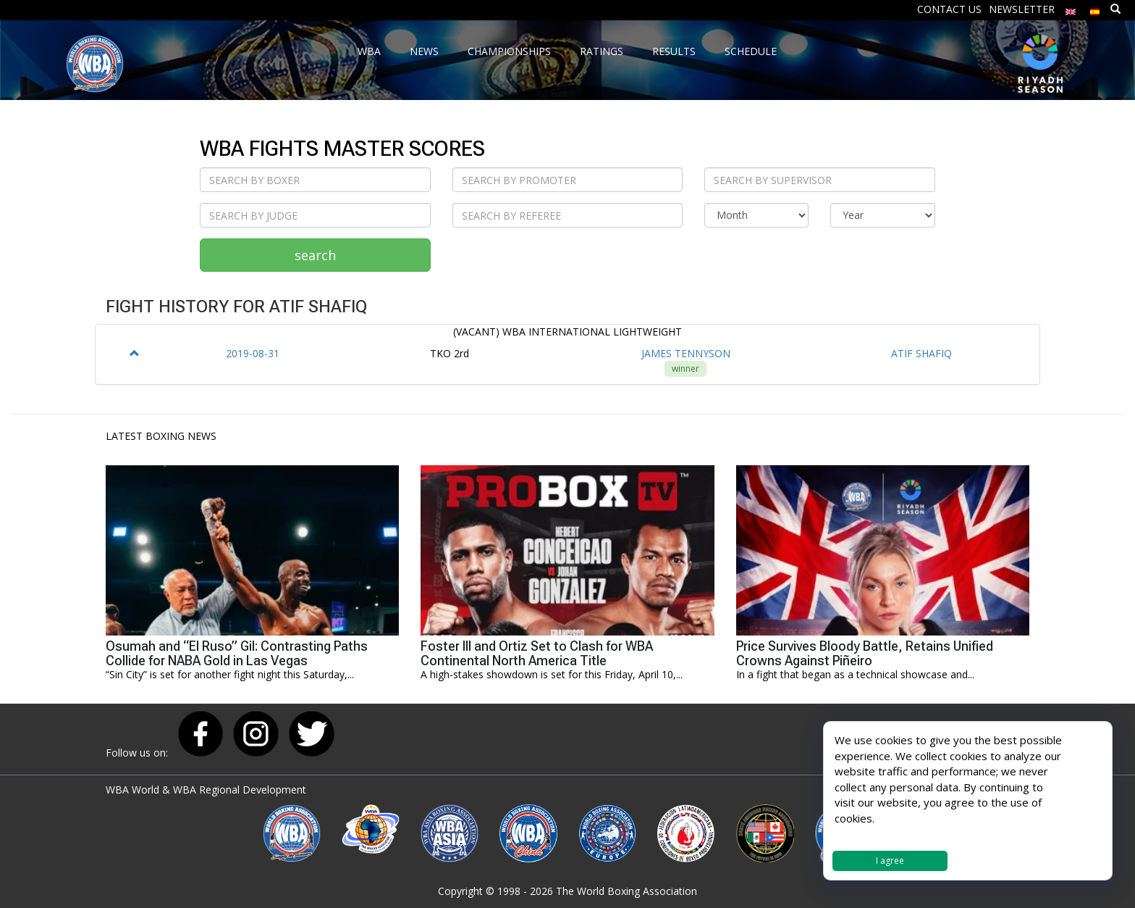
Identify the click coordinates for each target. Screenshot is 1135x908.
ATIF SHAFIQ (921, 353)
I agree (890, 860)
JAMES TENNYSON (685, 353)
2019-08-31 (252, 353)
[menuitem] (1070, 8)
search (315, 255)
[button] (135, 353)
